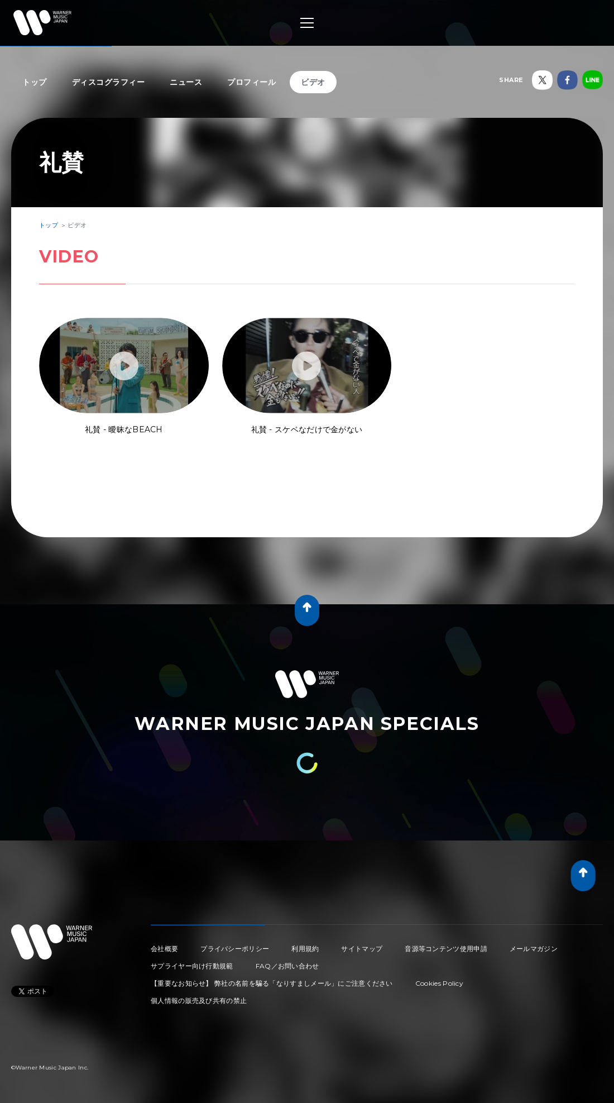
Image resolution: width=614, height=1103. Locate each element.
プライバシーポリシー (234, 948)
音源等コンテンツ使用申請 (446, 948)
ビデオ (313, 82)
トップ (34, 82)
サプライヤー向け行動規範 (192, 966)
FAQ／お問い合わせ (287, 966)
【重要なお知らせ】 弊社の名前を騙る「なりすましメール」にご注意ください (272, 983)
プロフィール (251, 82)
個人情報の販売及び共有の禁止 (199, 1000)
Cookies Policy (439, 983)
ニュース (186, 82)
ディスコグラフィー (108, 82)
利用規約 (305, 948)
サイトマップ (361, 948)
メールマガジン (534, 948)
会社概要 (164, 948)
